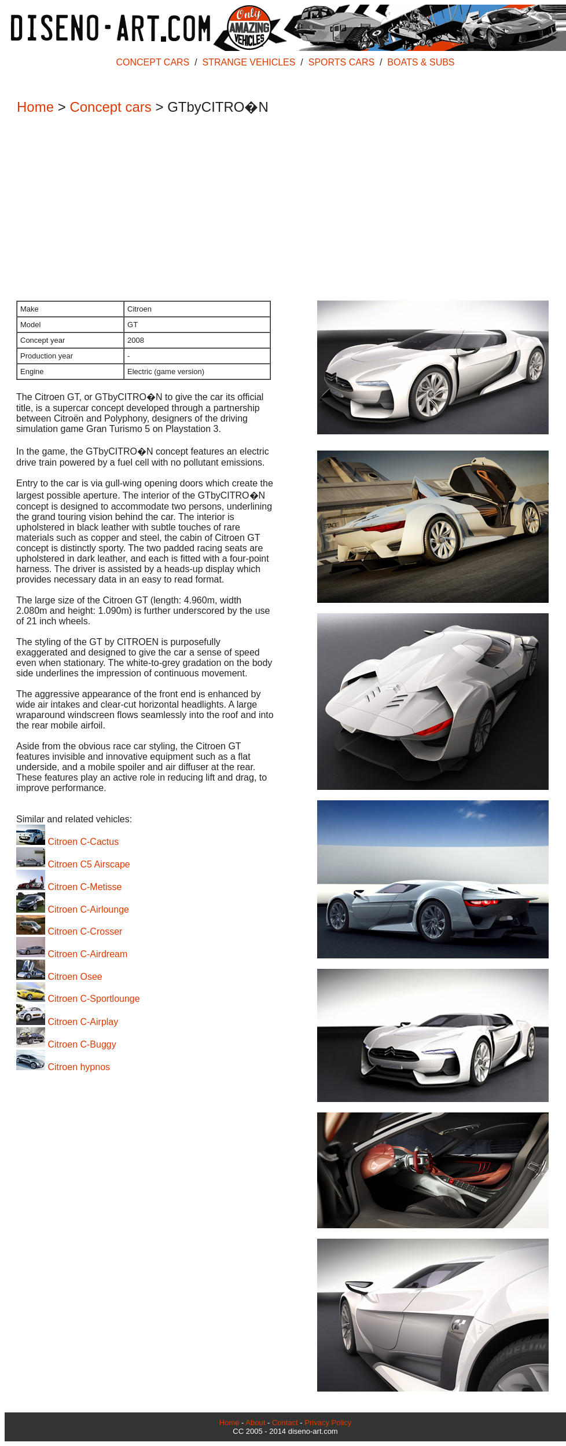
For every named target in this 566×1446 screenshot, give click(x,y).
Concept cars (110, 107)
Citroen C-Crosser (69, 931)
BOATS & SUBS (420, 62)
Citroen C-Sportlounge (78, 999)
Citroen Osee (59, 977)
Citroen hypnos (63, 1067)
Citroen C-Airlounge (72, 909)
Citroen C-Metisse (69, 887)
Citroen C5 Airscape (73, 864)
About (255, 1422)
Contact (285, 1422)
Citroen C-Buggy (66, 1044)
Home (35, 107)
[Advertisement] (279, 209)
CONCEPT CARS (152, 62)
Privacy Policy (327, 1422)
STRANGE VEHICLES (249, 62)
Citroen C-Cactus (67, 842)
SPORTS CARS (341, 62)
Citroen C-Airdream (71, 954)
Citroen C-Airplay (67, 1022)
